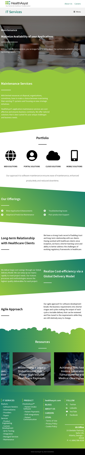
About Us (68, 3)
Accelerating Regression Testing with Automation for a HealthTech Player (22, 374)
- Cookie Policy (51, 426)
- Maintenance (8, 439)
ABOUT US (50, 408)
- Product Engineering (7, 422)
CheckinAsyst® (28, 404)
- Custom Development (7, 427)
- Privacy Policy (51, 423)
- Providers (6, 412)
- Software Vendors (10, 406)
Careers (77, 3)
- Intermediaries (8, 409)
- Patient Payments (31, 411)
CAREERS (49, 413)
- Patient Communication (30, 418)
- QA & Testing (8, 431)
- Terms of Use (51, 420)
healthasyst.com (53, 400)
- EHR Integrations (31, 414)
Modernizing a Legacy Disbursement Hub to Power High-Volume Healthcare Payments (63, 373)
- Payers (5, 415)
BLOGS (48, 404)
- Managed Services (10, 436)
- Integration (7, 433)
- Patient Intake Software (29, 407)
